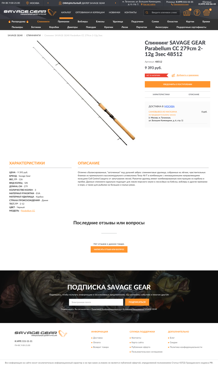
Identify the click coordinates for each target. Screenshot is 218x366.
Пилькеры (17, 27)
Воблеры (83, 21)
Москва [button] (169, 106)
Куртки (190, 21)
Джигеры (72, 27)
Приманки (63, 21)
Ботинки (36, 27)
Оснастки (172, 21)
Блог (172, 338)
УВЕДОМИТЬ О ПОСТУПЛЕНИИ (177, 84)
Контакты (131, 12)
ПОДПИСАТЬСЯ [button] (137, 302)
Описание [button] (194, 94)
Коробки (54, 27)
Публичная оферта (141, 347)
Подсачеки (137, 21)
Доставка (98, 338)
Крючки (108, 27)
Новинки (114, 12)
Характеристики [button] (161, 94)
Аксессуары (161, 27)
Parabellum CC (28, 211)
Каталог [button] (66, 12)
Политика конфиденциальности (186, 347)
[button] (180, 4)
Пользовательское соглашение (147, 352)
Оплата (97, 342)
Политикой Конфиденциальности (106, 309)
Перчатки (141, 27)
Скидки (173, 342)
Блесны (100, 21)
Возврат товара (101, 347)
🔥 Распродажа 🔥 (18, 21)
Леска (124, 27)
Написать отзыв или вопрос (109, 249)
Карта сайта (138, 342)
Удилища (118, 21)
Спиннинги (43, 21)
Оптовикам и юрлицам (90, 12)
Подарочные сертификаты (191, 27)
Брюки (206, 21)
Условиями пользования (133, 309)
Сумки (155, 21)
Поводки (91, 27)
